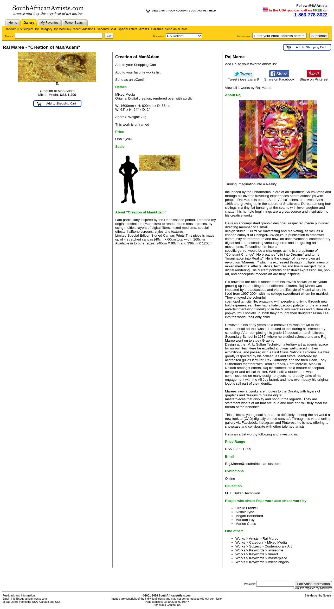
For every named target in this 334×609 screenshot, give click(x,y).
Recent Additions (83, 29)
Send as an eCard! (129, 80)
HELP (212, 10)
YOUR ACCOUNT (178, 10)
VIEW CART (158, 10)
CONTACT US (198, 10)
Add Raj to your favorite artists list (251, 64)
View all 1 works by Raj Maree (248, 88)
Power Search (74, 22)
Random (10, 29)
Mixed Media (277, 542)
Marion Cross (245, 524)
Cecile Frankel (246, 508)
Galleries (157, 29)
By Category (43, 29)
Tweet (243, 77)
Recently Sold (106, 29)
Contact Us (174, 604)
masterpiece (277, 558)
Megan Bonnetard (249, 516)
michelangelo (278, 562)
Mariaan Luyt (245, 520)
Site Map (158, 604)
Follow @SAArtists (311, 6)
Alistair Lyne (244, 512)
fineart (273, 554)
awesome (275, 550)
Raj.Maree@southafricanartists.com (252, 464)
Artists (144, 29)
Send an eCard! (176, 29)
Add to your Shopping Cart (135, 65)
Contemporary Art (278, 546)
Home (13, 22)
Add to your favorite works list (137, 72)
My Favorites (50, 22)
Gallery (28, 22)
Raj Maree (270, 538)
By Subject (25, 29)
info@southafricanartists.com (29, 598)
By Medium (62, 29)
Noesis (327, 595)
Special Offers (127, 29)
